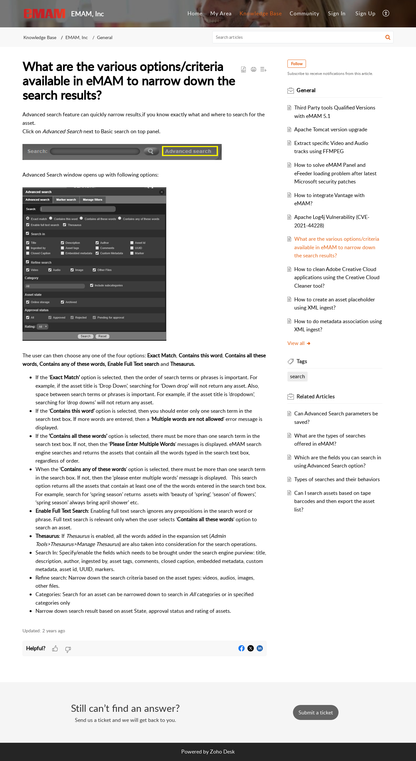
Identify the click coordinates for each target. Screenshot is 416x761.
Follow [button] (296, 63)
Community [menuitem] (304, 13)
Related (316, 396)
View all (299, 343)
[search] (303, 37)
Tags (302, 361)
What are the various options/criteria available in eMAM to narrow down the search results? (336, 247)
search (297, 376)
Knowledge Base (39, 37)
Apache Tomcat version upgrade (330, 129)
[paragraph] (144, 362)
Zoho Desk (222, 751)
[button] (387, 37)
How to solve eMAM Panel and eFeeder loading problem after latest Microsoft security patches (335, 173)
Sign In (337, 13)
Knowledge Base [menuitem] (261, 13)
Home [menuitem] (194, 13)
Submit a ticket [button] (315, 712)
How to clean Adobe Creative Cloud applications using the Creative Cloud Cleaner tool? (337, 277)
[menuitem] (195, 13)
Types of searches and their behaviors (337, 479)
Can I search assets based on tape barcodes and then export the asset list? (334, 501)
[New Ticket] (316, 712)
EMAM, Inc (76, 37)
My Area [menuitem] (221, 13)
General (104, 37)
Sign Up (365, 13)
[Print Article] (253, 69)
